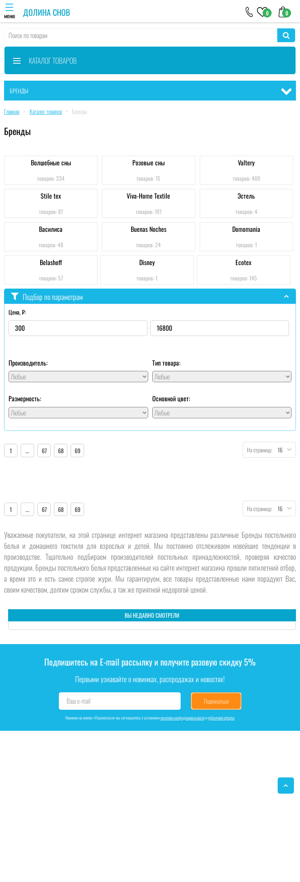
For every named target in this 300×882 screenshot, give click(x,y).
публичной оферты (221, 718)
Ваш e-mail (79, 701)
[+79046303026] (249, 11)
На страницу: (257, 449)
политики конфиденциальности (182, 718)
